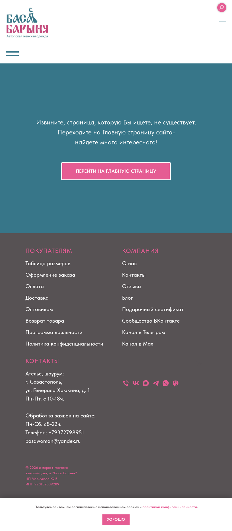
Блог (127, 297)
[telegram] (156, 383)
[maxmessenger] (146, 383)
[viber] (175, 383)
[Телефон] (126, 383)
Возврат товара (44, 320)
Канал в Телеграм (143, 332)
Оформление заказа (50, 275)
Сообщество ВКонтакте (151, 320)
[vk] (136, 383)
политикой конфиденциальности (170, 507)
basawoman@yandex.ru (53, 441)
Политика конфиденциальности (64, 343)
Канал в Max (137, 343)
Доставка (37, 297)
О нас (129, 263)
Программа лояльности (53, 332)
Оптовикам (39, 309)
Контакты (134, 275)
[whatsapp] (165, 383)
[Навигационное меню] (222, 22)
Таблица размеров (47, 263)
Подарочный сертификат (153, 309)
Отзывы (131, 286)
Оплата (34, 286)
